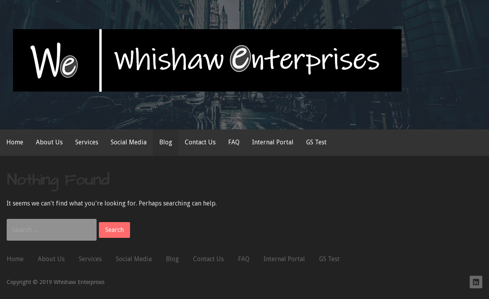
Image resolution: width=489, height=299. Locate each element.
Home (14, 142)
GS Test (316, 142)
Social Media (129, 142)
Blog (165, 142)
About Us (49, 142)
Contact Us (200, 142)
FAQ (234, 142)
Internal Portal (273, 142)
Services (86, 142)
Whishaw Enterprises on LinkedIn (476, 282)
